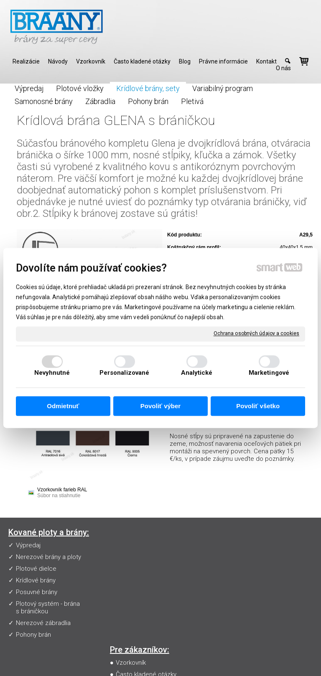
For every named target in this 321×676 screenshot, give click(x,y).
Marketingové (269, 373)
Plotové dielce (36, 568)
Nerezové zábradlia (43, 623)
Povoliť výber (160, 405)
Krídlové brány (36, 580)
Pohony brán (33, 634)
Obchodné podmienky (148, 580)
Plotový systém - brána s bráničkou (48, 607)
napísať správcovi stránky (188, 660)
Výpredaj (28, 545)
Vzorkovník (132, 545)
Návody (127, 568)
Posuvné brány (36, 592)
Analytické (197, 373)
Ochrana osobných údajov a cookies (256, 333)
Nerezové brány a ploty (48, 557)
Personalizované (124, 373)
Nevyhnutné (52, 373)
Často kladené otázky (147, 557)
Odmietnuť (63, 405)
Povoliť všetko (258, 405)
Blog (123, 592)
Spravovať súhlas (163, 668)
